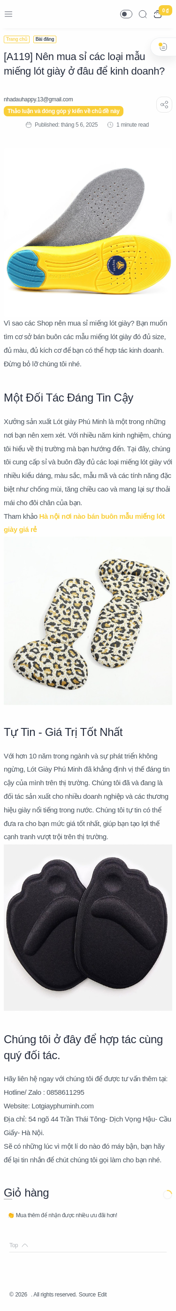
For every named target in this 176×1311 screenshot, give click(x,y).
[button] (126, 14)
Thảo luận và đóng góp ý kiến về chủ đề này (64, 111)
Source (87, 1294)
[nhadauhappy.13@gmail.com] (38, 99)
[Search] (142, 14)
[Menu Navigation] (8, 14)
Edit (102, 1294)
